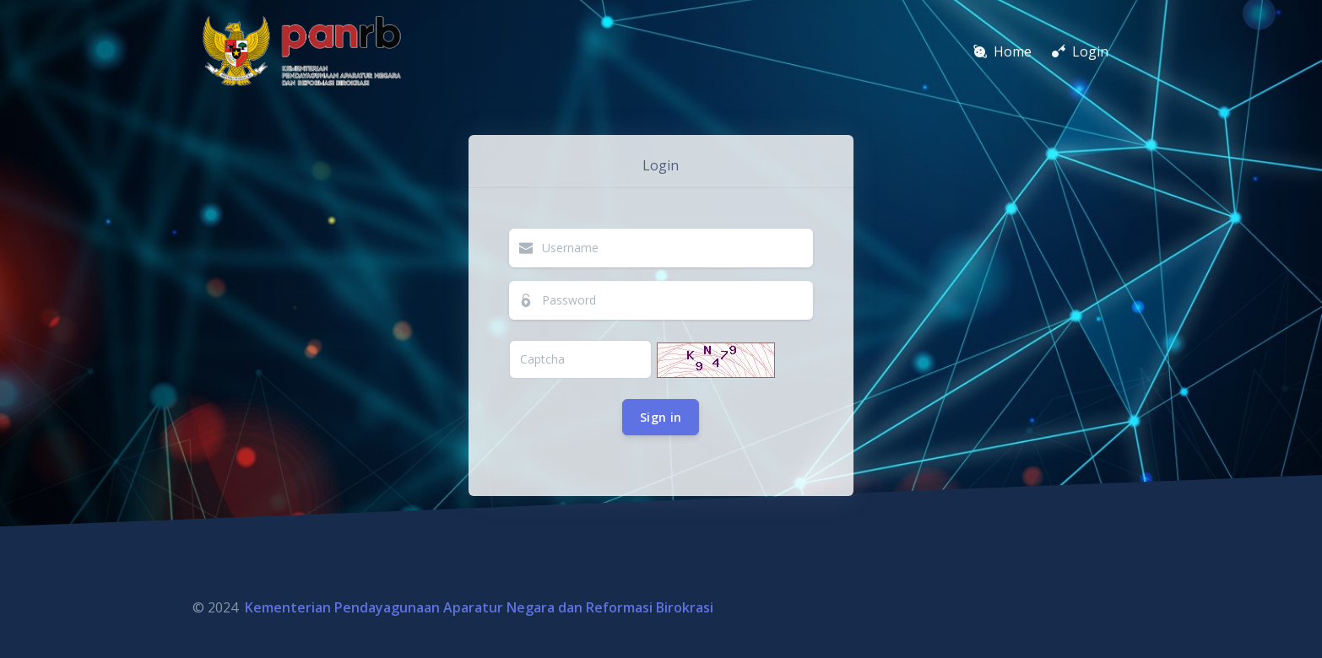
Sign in (660, 417)
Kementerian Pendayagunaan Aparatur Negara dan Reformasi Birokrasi (479, 607)
